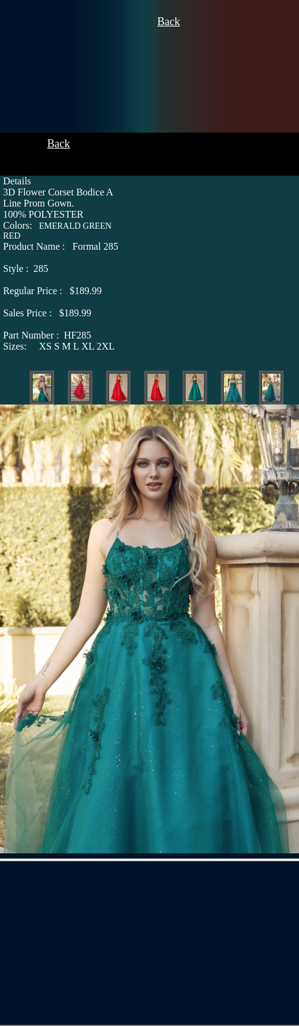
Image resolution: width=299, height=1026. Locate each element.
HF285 (47, 335)
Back (168, 21)
